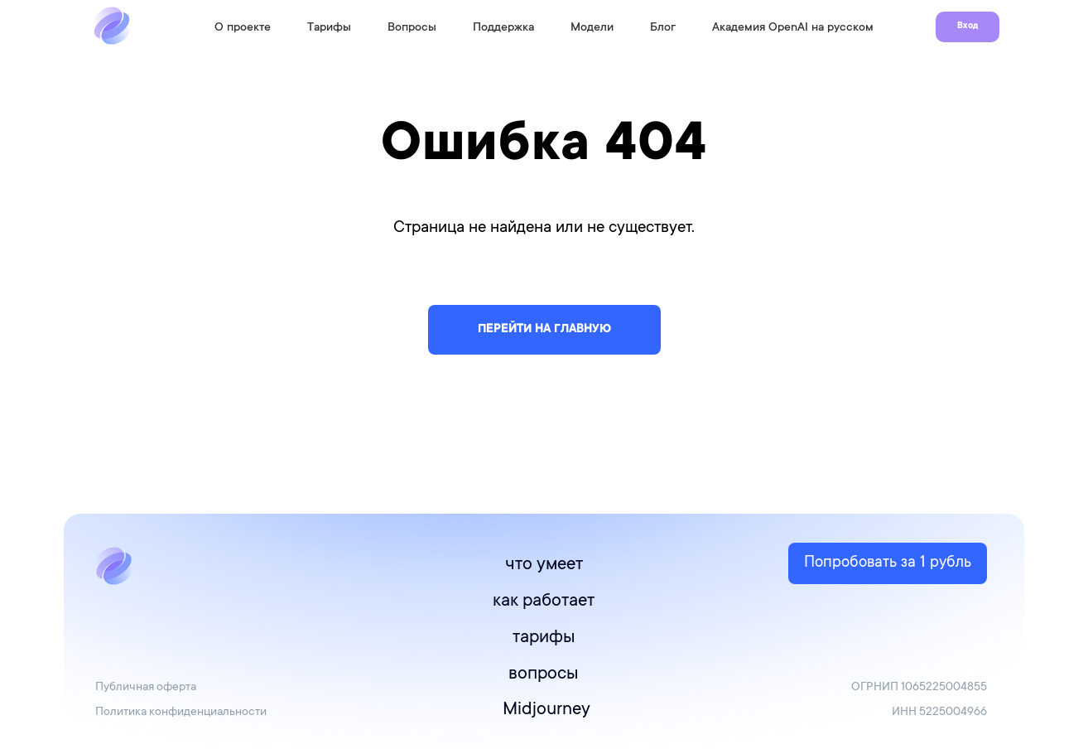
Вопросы (412, 28)
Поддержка (503, 28)
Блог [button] (663, 28)
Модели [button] (592, 28)
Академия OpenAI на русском (793, 28)
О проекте (242, 28)
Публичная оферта (145, 687)
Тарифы (329, 28)
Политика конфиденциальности (181, 712)
